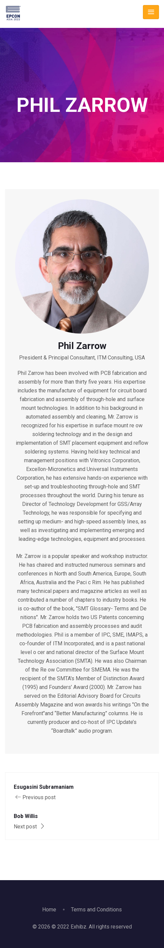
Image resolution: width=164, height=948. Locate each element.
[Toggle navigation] (151, 12)
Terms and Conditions (96, 909)
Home (49, 909)
